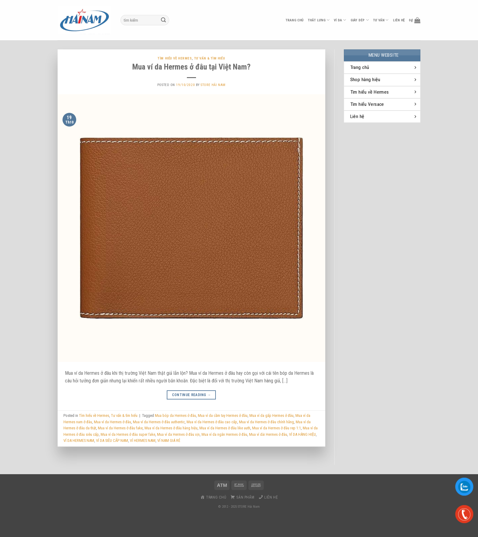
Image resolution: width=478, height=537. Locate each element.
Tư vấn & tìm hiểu (209, 58)
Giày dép (360, 20)
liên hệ (399, 20)
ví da (340, 20)
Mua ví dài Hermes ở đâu (268, 434)
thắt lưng (319, 20)
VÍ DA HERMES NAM (78, 440)
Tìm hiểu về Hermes (175, 58)
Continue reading (191, 395)
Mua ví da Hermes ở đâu (112, 422)
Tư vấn (381, 20)
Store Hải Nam (213, 85)
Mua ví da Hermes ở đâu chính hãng (266, 422)
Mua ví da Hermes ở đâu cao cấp (212, 422)
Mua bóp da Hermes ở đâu (175, 415)
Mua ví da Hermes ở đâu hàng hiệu (171, 428)
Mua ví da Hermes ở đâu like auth (224, 428)
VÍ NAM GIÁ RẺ (168, 440)
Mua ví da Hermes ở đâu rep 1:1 (276, 428)
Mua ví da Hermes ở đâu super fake (128, 434)
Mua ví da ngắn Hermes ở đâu (224, 434)
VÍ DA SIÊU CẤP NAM (112, 440)
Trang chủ (295, 20)
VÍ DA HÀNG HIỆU (302, 434)
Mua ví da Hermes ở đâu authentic (159, 422)
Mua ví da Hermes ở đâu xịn (178, 434)
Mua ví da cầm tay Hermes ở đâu (223, 415)
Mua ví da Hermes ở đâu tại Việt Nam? (191, 66)
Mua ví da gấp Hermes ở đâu (271, 415)
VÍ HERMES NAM (142, 440)
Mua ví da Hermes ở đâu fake (120, 428)
